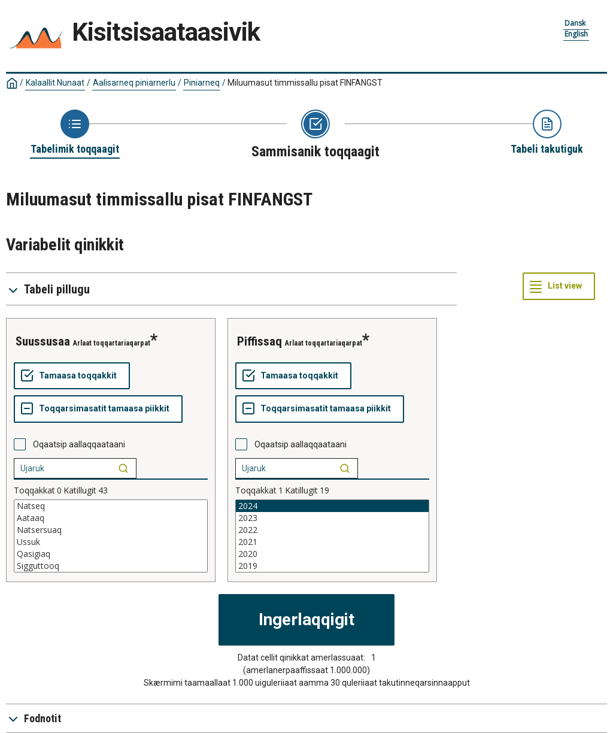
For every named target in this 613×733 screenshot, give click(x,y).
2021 (332, 542)
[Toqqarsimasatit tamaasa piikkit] (98, 409)
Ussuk (110, 542)
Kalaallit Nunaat (55, 82)
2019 (332, 566)
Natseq (110, 506)
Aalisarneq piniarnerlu (134, 82)
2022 (332, 530)
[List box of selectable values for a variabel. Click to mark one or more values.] (111, 536)
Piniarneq (202, 82)
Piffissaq (259, 341)
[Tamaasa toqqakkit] (72, 376)
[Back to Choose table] (75, 132)
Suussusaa (43, 341)
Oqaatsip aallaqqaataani (79, 444)
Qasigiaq (110, 554)
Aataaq (110, 518)
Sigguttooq (110, 566)
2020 (332, 554)
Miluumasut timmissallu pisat (305, 82)
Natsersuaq (110, 530)
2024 (332, 506)
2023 (332, 518)
